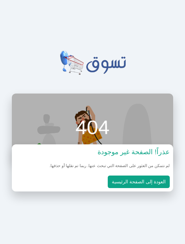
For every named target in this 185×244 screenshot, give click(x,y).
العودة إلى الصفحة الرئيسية (139, 181)
